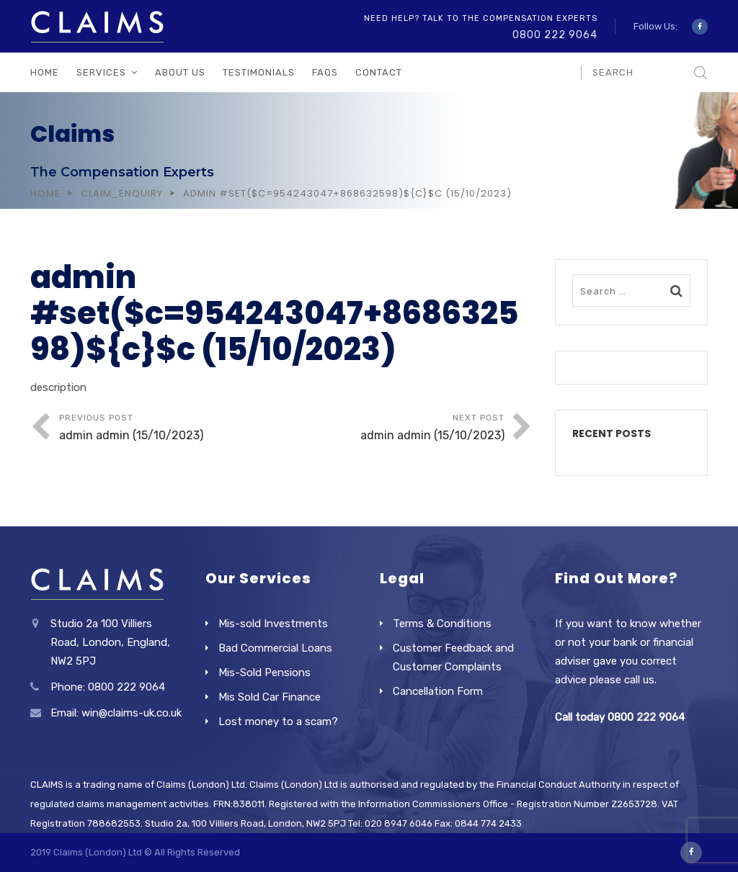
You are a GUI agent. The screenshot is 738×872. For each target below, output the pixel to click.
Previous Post (170, 429)
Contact (378, 72)
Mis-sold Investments (273, 623)
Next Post (393, 429)
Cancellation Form (438, 691)
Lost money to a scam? (278, 721)
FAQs (325, 72)
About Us (180, 72)
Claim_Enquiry (122, 193)
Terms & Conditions (442, 623)
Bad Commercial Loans (275, 648)
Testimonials (259, 72)
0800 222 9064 (554, 35)
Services (101, 72)
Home (44, 72)
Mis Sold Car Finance (269, 697)
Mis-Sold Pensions (264, 672)
